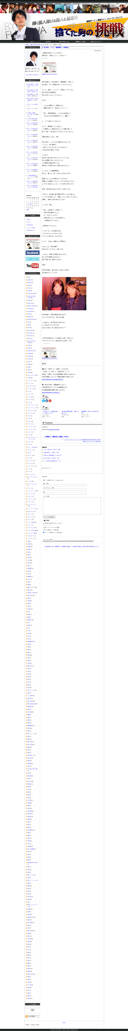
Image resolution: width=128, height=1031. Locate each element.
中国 (29, 552)
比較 (29, 797)
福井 (29, 854)
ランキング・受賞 (31, 533)
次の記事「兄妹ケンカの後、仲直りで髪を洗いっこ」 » (86, 549)
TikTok (29, 345)
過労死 (29, 941)
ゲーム (29, 402)
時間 (29, 760)
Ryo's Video (30, 332)
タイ (29, 452)
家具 (29, 652)
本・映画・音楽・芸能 (32, 768)
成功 (29, 728)
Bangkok (29, 279)
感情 (29, 720)
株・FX (29, 781)
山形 (29, 671)
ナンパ (29, 471)
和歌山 (29, 614)
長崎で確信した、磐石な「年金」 (52, 452)
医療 (29, 603)
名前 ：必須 (45, 483)
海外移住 (29, 816)
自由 (29, 899)
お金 (29, 369)
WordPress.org (31, 230)
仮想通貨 (29, 568)
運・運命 (29, 938)
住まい (29, 579)
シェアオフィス (31, 426)
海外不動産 (30, 811)
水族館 (29, 802)
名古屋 (29, 609)
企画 (29, 571)
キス (29, 391)
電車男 (29, 968)
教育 (29, 747)
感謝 (29, 722)
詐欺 (29, 925)
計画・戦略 (30, 922)
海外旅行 (29, 813)
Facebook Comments (53, 429)
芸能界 (29, 909)
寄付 (29, 657)
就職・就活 (30, 665)
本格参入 (95, 439)
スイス (29, 434)
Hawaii (29, 300)
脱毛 (29, 888)
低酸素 (29, 576)
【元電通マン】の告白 (80, 41)
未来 (29, 766)
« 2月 (27, 209)
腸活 (29, 891)
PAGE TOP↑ (98, 441)
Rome (29, 327)
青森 (29, 976)
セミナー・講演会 (31, 447)
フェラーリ (30, 501)
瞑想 (29, 838)
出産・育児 (30, 595)
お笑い (29, 361)
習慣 (29, 885)
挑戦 (29, 739)
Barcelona (30, 282)
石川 (29, 843)
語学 (29, 928)
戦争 (29, 730)
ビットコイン (30, 493)
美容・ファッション (32, 880)
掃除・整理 (30, 741)
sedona (29, 338)
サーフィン (30, 423)
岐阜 (29, 676)
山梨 (29, 674)
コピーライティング (32, 404)
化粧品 (88, 439)
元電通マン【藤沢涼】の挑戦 (31, 44)
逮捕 (29, 933)
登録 (29, 219)
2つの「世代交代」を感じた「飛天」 (52, 449)
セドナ (29, 444)
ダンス (29, 458)
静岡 (29, 979)
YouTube (29, 358)
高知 (29, 993)
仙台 (29, 565)
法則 (29, 808)
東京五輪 (29, 775)
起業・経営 (30, 930)
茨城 (29, 911)
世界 (82, 439)
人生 (29, 560)
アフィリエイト (31, 380)
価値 (29, 584)
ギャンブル (30, 399)
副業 (29, 598)
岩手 (29, 682)
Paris (29, 322)
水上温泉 (29, 800)
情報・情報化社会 (31, 703)
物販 (29, 827)
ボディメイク (30, 516)
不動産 (29, 544)
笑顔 (29, 872)
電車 (29, 965)
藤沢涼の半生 (30, 917)
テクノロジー (30, 460)
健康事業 (85, 439)
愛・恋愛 (29, 712)
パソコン (29, 488)
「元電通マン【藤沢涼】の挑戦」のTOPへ (56, 436)
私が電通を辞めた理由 (32, 862)
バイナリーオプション (32, 483)
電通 (29, 971)
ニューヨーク (30, 474)
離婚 (29, 963)
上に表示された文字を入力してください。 (53, 526)
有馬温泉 (29, 763)
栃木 (29, 778)
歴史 (29, 794)
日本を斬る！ (30, 755)
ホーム (32, 41)
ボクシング (30, 514)
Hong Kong (30, 303)
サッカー (29, 421)
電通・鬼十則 (30, 974)
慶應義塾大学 (30, 725)
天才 (29, 636)
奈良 (29, 638)
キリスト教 (30, 396)
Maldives (29, 316)
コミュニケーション (32, 407)
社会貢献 (29, 846)
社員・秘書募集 (31, 849)
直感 (29, 832)
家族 (29, 655)
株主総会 (29, 784)
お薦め (29, 364)
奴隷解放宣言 (30, 641)
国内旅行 (29, 619)
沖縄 (29, 805)
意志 (29, 709)
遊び (29, 936)
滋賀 (29, 821)
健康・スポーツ (41, 44)
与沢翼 (29, 546)
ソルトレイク (30, 449)
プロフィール (30, 104)
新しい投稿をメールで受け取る (51, 533)
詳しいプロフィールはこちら (32, 74)
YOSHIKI (30, 356)
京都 (29, 557)
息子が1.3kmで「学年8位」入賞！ (52, 458)
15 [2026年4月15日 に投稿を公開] (30, 203)
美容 (29, 877)
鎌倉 (29, 952)
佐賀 (29, 581)
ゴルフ (29, 415)
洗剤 (99, 439)
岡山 (29, 679)
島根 (29, 684)
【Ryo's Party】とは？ (64, 41)
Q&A (29, 324)
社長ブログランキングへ (50, 74)
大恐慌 (91, 439)
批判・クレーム (31, 733)
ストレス (29, 441)
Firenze (29, 288)
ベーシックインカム (32, 508)
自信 (29, 893)
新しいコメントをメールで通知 (51, 530)
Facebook (48, 41)
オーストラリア (31, 388)
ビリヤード (30, 496)
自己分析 (29, 896)
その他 (29, 377)
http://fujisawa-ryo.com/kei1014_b (52, 379)
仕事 (29, 562)
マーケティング (31, 527)
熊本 (29, 824)
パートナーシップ (31, 490)
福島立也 (35, 187)
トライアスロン (31, 466)
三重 (29, 541)
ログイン (29, 222)
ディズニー (30, 463)
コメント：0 (92, 441)
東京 (29, 773)
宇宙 (29, 646)
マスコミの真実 (31, 522)
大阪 (29, 633)
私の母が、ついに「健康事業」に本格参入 (56, 47)
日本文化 (29, 758)
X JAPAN (30, 353)
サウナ (29, 418)
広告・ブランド (31, 690)
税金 (29, 869)
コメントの (31, 227)
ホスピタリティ (31, 511)
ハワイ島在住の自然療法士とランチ (52, 461)
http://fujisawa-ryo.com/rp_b (51, 392)
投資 (29, 736)
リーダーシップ (31, 538)
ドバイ (29, 468)
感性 (29, 717)
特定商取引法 (30, 830)
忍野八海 (29, 698)
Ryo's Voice (30, 335)
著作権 (29, 914)
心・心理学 (30, 695)
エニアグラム (30, 386)
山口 (29, 668)
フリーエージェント (32, 504)
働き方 (29, 590)
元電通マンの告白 (31, 592)
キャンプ (29, 394)
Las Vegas (30, 308)
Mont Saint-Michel (31, 319)
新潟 (29, 752)
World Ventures (31, 350)
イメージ (29, 383)
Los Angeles (30, 311)
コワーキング (30, 413)
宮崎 (29, 649)
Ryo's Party (30, 330)
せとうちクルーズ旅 (32, 375)
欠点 (29, 789)
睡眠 (29, 835)
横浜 (29, 786)
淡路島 (29, 819)
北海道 (29, 600)
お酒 (29, 367)
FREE (29, 290)
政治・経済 (30, 744)
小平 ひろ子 (35, 85)
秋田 (29, 866)
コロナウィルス (31, 410)
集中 (29, 957)
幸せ (29, 687)
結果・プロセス (31, 874)
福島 (29, 859)
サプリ (72, 439)
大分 (29, 630)
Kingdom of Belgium (32, 305)
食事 (29, 987)
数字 (29, 749)
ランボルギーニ (31, 535)
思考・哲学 (30, 701)
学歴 (29, 644)
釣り (29, 949)
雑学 (29, 960)
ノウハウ (29, 481)
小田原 (29, 663)
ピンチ (80, 439)
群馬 (29, 883)
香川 (29, 990)
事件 (29, 554)
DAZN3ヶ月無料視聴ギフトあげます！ (53, 455)
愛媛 (29, 714)
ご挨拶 (29, 372)
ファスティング (31, 499)
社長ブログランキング (96, 41)
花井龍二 (34, 91)
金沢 (29, 946)
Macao (29, 313)
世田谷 (29, 549)
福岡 (29, 857)
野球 (29, 944)
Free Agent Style (31, 293)
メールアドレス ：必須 (48, 487)
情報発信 (29, 706)
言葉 (29, 919)
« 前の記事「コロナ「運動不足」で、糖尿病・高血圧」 (58, 549)
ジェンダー (30, 432)
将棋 (29, 660)
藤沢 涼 (36, 104)
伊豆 (29, 573)
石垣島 (29, 840)
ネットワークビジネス (32, 476)
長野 (29, 955)
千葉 (29, 606)
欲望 (29, 792)
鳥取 (29, 995)
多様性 (29, 625)
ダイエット (30, 455)
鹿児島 (29, 998)
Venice (29, 348)
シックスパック (31, 429)
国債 (29, 617)
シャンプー (76, 439)
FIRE (29, 285)
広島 (29, 692)
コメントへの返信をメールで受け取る (53, 536)
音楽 (29, 982)
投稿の (30, 224)
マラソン (29, 525)
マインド (29, 519)
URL (44, 492)
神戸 (29, 851)
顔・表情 (29, 984)
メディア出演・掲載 (32, 530)
